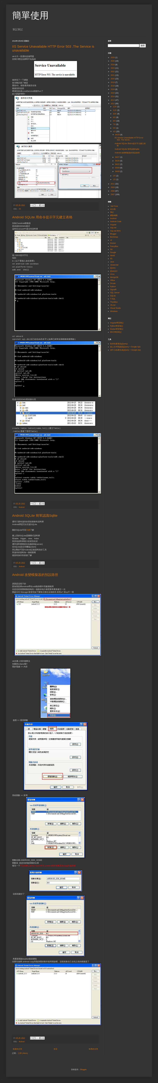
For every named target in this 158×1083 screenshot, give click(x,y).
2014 (113, 96)
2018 (113, 86)
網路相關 (113, 215)
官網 (28, 530)
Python (113, 287)
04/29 (117, 135)
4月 (114, 131)
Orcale (112, 283)
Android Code (115, 221)
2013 (113, 100)
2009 (113, 187)
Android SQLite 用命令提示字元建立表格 (42, 217)
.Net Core (114, 206)
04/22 (117, 164)
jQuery (112, 268)
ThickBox (114, 302)
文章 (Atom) (23, 1053)
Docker (113, 243)
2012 (113, 104)
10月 (115, 114)
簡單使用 (30, 15)
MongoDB (114, 277)
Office (112, 280)
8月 (114, 121)
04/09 (117, 168)
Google (113, 252)
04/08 (117, 171)
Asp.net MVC (115, 231)
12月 (115, 107)
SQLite (113, 296)
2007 (113, 194)
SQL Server (115, 293)
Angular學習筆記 (117, 323)
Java (112, 262)
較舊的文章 (93, 1049)
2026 (113, 57)
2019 (113, 82)
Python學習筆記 (116, 326)
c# (111, 240)
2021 (113, 75)
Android (21, 507)
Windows (114, 311)
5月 (114, 128)
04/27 (117, 157)
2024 (113, 65)
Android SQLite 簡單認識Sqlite (34, 515)
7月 (114, 124)
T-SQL (112, 299)
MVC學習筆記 (116, 332)
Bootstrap (114, 237)
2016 (113, 89)
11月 (115, 110)
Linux (112, 274)
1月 (114, 179)
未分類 (113, 209)
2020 (113, 79)
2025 (113, 61)
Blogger (113, 234)
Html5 (112, 256)
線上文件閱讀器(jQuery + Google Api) (125, 347)
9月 (114, 117)
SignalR (113, 290)
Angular (113, 225)
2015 (113, 93)
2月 (114, 176)
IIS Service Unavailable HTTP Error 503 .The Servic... (129, 139)
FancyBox (114, 246)
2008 (113, 191)
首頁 (55, 1049)
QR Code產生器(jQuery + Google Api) (125, 350)
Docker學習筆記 (116, 329)
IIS (20, 209)
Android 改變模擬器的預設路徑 (35, 575)
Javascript (114, 265)
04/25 (117, 161)
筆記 (112, 212)
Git (111, 249)
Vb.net (112, 305)
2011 (113, 184)
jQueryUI (113, 271)
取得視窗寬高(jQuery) (119, 344)
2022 (113, 72)
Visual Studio (115, 308)
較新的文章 (17, 1049)
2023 (113, 68)
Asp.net (113, 228)
